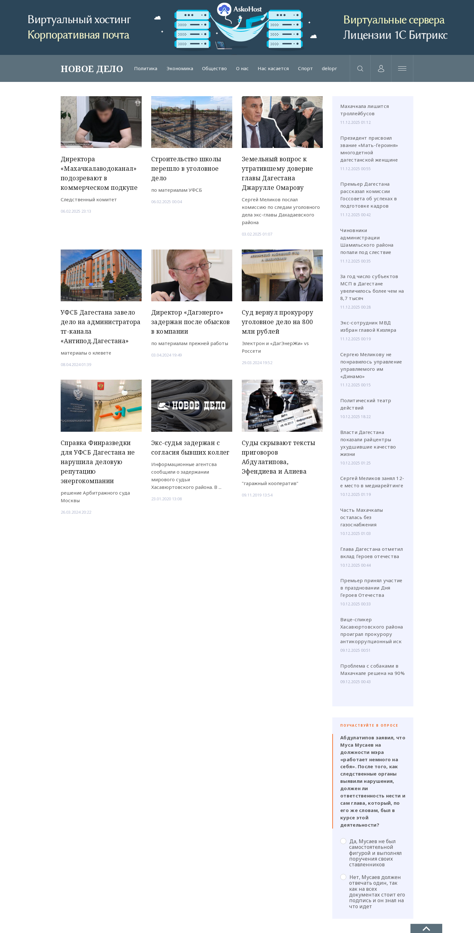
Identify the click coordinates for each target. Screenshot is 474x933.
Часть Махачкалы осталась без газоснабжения (361, 517)
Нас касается (273, 68)
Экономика (179, 68)
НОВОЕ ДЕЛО (92, 68)
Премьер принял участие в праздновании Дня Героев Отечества (371, 587)
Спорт (305, 68)
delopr (329, 68)
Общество (214, 68)
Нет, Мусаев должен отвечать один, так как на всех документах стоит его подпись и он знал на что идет (372, 891)
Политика (145, 68)
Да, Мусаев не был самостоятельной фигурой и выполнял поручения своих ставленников (371, 853)
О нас (242, 68)
